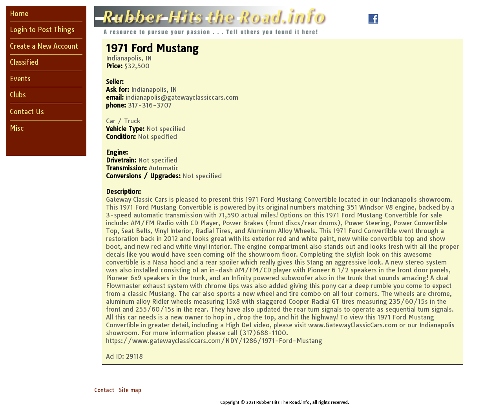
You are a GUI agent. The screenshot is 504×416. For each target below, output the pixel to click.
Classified (24, 62)
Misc (17, 128)
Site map (130, 390)
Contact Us (27, 112)
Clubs (18, 95)
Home (19, 13)
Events (20, 79)
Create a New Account (44, 46)
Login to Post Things (42, 30)
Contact (104, 390)
